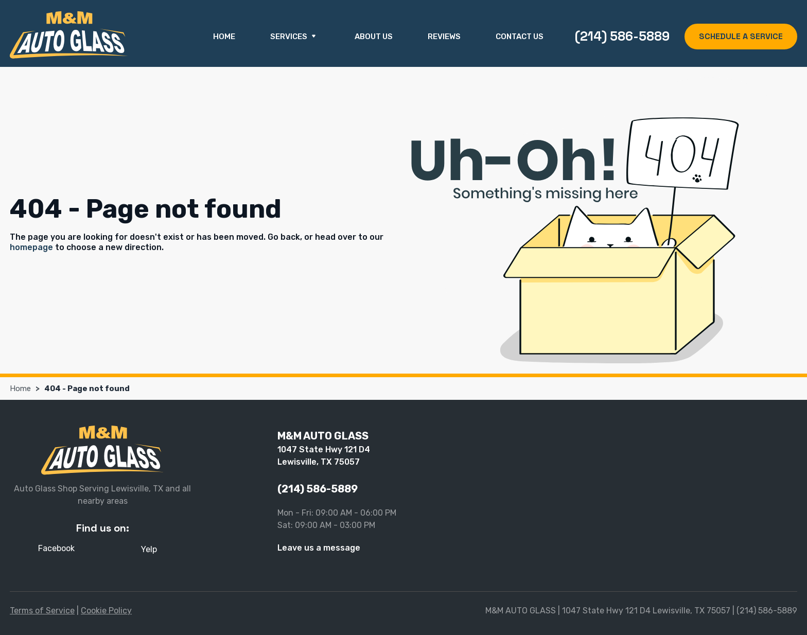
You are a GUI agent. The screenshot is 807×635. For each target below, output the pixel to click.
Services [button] (294, 37)
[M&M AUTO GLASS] (69, 34)
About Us (374, 36)
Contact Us (519, 36)
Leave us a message (318, 548)
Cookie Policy (106, 610)
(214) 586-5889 (622, 36)
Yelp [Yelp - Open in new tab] (149, 549)
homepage (31, 247)
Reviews (444, 36)
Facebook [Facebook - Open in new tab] (56, 548)
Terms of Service (42, 610)
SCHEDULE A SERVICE (741, 36)
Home (224, 36)
